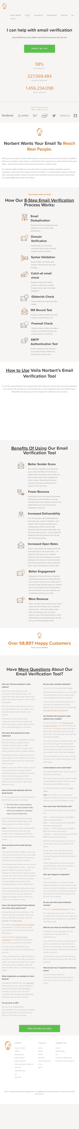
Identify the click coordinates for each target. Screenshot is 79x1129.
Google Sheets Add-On (24, 1064)
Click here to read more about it (55, 710)
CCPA (40, 1064)
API (73, 15)
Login (13, 19)
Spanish (18, 1077)
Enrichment (52, 15)
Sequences (38, 15)
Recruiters (60, 1051)
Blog (40, 1048)
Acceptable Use (44, 1061)
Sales (58, 1048)
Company (42, 1043)
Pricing (64, 15)
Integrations (20, 1071)
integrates (30, 983)
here (14, 897)
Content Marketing (64, 1058)
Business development (65, 1061)
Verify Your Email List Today (39, 1028)
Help (40, 1068)
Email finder (16, 15)
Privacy (41, 1058)
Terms (40, 1055)
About (40, 1051)
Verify (27, 15)
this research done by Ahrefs (23, 925)
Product (18, 1043)
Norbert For (61, 1043)
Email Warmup (20, 1061)
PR (57, 1055)
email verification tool (61, 909)
